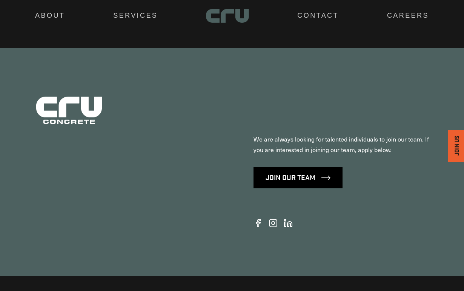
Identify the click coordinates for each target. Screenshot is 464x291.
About (50, 15)
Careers (408, 15)
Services (135, 15)
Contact (318, 15)
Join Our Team (298, 192)
